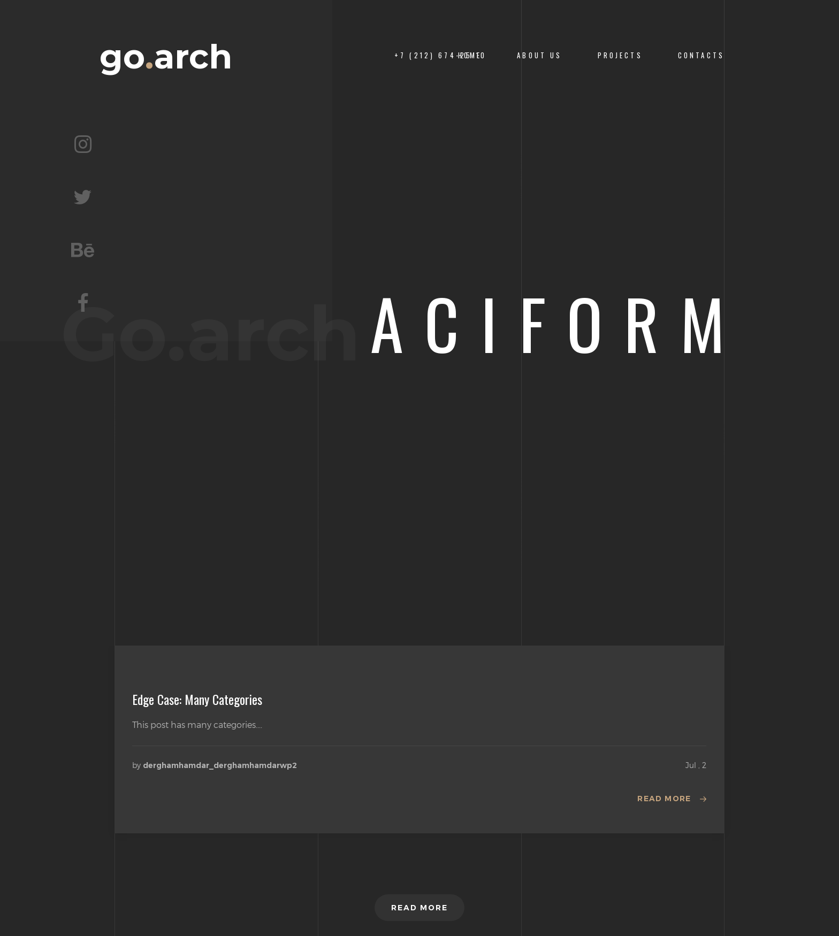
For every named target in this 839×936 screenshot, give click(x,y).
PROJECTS (620, 55)
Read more (664, 798)
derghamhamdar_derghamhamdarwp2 (220, 765)
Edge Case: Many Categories (197, 699)
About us (539, 55)
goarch (166, 57)
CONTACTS (701, 55)
